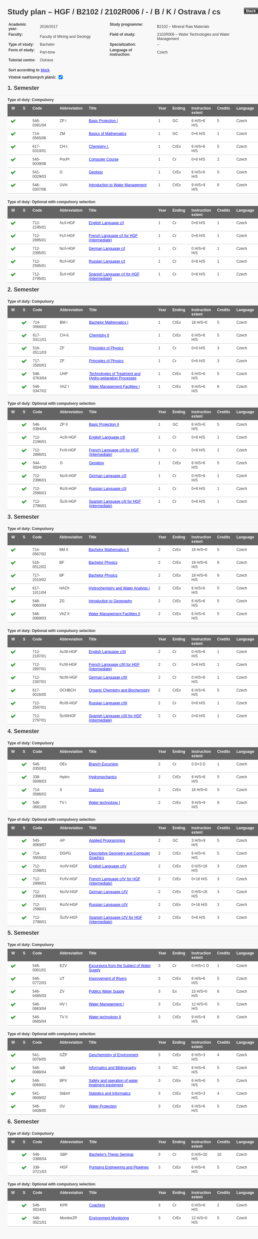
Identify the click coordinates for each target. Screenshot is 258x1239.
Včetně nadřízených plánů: (32, 77)
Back (251, 10)
